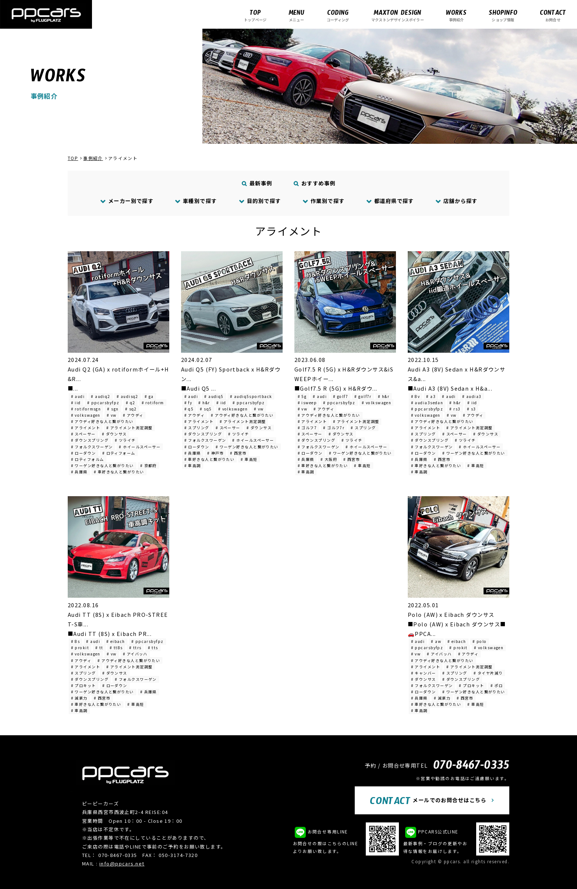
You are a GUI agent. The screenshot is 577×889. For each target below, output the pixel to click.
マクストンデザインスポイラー (397, 15)
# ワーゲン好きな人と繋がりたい (102, 465)
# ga (149, 396)
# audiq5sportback (251, 396)
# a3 (431, 396)
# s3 (471, 409)
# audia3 (472, 396)
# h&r (204, 402)
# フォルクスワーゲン (92, 446)
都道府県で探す (390, 201)
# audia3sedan (427, 402)
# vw (112, 415)
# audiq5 (214, 396)
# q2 (130, 402)
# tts (153, 647)
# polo (479, 641)
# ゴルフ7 (307, 427)
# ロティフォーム (118, 453)
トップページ (255, 15)
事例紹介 (456, 15)
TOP (73, 158)
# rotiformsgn (86, 409)
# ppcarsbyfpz (103, 402)
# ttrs (135, 647)
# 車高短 (249, 459)
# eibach (115, 641)
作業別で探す (323, 201)
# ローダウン (83, 453)
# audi (78, 396)
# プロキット (83, 685)
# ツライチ (125, 440)
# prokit (80, 647)
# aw (436, 641)
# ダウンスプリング (90, 440)
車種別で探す (196, 201)
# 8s (75, 641)
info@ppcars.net (122, 863)
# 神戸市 (215, 453)
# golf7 (340, 396)
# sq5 (206, 409)
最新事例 (257, 183)
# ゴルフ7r (333, 427)
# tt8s (116, 647)
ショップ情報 (503, 15)
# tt (99, 647)
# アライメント (85, 427)
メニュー (296, 15)
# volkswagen (85, 415)
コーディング (338, 15)
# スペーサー (83, 434)
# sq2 (131, 409)
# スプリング (196, 427)
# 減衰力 (79, 698)
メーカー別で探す (126, 201)
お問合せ (553, 15)
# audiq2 (100, 396)
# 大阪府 (329, 459)
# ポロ (497, 685)
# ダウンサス (114, 434)
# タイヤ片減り (488, 673)
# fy (188, 402)
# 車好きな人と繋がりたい (119, 471)
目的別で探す (260, 201)
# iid (76, 402)
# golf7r (363, 396)
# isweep (307, 402)
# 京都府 (148, 465)
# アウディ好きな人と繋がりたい (102, 421)
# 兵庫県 (79, 471)
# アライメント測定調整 (129, 427)
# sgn (112, 409)
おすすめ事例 (315, 183)
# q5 (189, 409)
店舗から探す (456, 201)
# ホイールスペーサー (139, 446)
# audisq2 (127, 396)
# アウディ (133, 415)
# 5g (302, 396)
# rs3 (454, 409)
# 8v (415, 396)
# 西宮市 (238, 453)
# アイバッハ (135, 654)
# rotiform (153, 402)
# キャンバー (423, 673)
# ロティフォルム (87, 459)
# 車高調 (192, 465)
